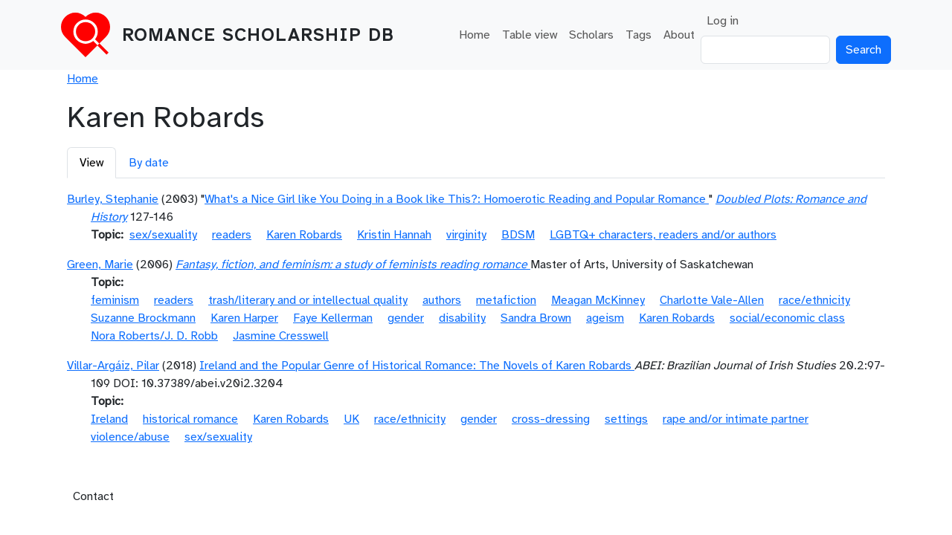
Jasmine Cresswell (281, 335)
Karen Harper (244, 318)
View (91, 162)
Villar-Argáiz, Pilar (113, 365)
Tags (638, 34)
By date (149, 162)
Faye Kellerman (333, 318)
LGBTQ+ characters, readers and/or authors (663, 234)
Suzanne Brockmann (143, 318)
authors (441, 300)
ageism (605, 318)
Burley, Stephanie (112, 199)
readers (231, 234)
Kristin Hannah (394, 234)
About (679, 34)
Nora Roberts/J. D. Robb (154, 335)
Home (474, 34)
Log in (723, 20)
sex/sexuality (163, 234)
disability (462, 318)
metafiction (506, 300)
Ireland (109, 419)
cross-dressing (551, 419)
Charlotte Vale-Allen (712, 300)
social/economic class (787, 318)
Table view (529, 34)
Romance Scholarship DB (258, 35)
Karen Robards (304, 234)
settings (626, 419)
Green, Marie (100, 264)
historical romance (190, 419)
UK (351, 419)
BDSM (518, 234)
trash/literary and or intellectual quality (308, 300)
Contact (93, 496)
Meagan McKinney (598, 300)
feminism (115, 300)
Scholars (591, 34)
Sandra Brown (536, 318)
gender (405, 318)
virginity (466, 234)
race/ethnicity (814, 300)
